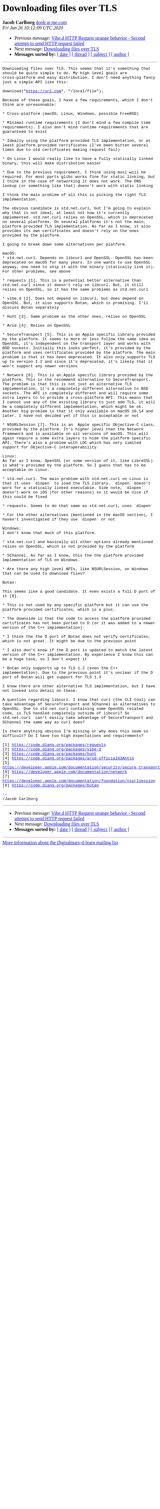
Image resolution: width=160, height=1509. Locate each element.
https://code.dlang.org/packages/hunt (54, 891)
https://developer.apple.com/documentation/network (69, 913)
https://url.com (43, 96)
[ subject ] (100, 54)
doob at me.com (51, 22)
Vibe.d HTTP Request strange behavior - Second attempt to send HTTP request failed (79, 40)
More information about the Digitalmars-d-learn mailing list (60, 989)
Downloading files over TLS (71, 48)
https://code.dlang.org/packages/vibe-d (56, 886)
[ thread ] (80, 54)
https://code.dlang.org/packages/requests (59, 880)
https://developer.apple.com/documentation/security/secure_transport (81, 907)
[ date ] (64, 54)
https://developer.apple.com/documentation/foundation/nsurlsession (78, 924)
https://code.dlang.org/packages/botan (55, 929)
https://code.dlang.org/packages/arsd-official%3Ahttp (73, 897)
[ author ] (120, 54)
